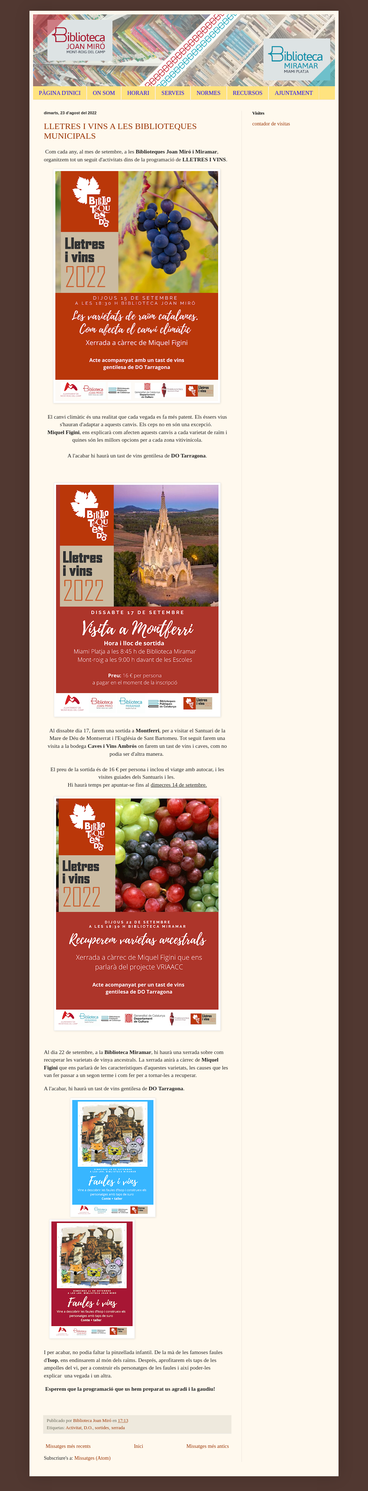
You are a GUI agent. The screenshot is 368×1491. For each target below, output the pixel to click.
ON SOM (104, 93)
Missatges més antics (208, 1446)
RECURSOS (248, 93)
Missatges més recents (68, 1446)
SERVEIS (172, 93)
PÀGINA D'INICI (59, 93)
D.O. (88, 1427)
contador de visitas (271, 123)
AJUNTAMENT (294, 93)
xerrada (118, 1427)
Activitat (74, 1427)
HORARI (138, 93)
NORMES (209, 93)
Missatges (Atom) (92, 1458)
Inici (138, 1446)
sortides (102, 1427)
